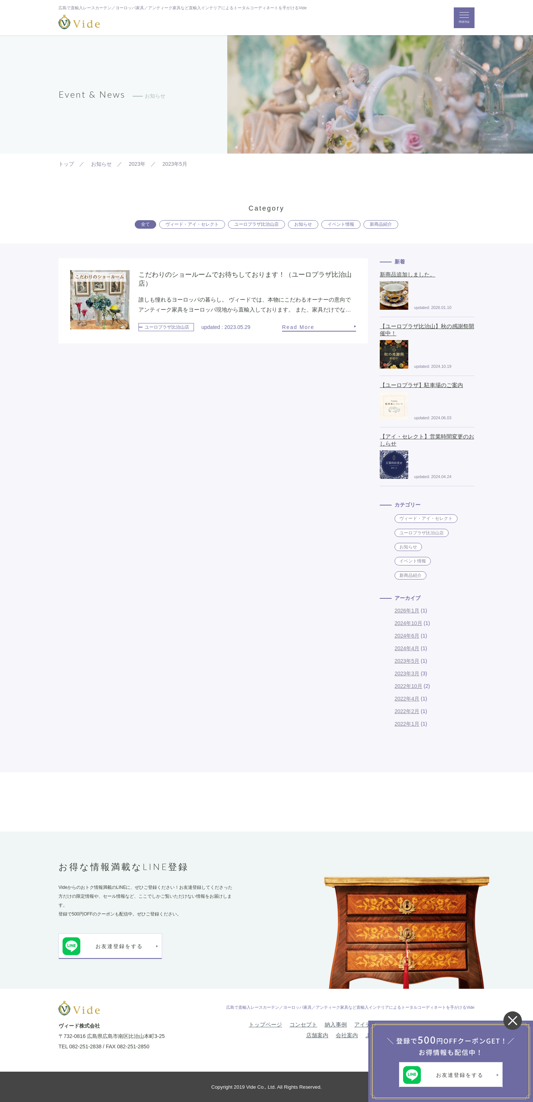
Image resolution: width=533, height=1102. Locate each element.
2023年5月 (407, 661)
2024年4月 (407, 648)
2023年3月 (407, 673)
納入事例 (336, 1024)
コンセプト (303, 1024)
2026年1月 (407, 611)
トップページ (265, 1024)
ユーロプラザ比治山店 (256, 224)
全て (145, 224)
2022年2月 (407, 711)
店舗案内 (317, 1035)
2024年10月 (408, 623)
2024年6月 (407, 636)
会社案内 (347, 1035)
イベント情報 (341, 224)
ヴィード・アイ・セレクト (192, 224)
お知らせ (303, 224)
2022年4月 (407, 699)
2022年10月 (408, 686)
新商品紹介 (381, 224)
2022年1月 (407, 724)
